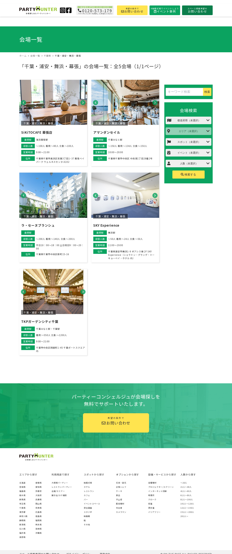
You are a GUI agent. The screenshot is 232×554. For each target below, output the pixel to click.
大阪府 (38, 495)
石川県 (22, 528)
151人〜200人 (187, 512)
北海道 (22, 482)
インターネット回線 (157, 491)
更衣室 (151, 507)
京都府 (38, 491)
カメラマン (121, 512)
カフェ (87, 495)
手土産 (119, 499)
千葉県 (22, 507)
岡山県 (38, 503)
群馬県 (22, 499)
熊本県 (38, 524)
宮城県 (22, 486)
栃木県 (22, 495)
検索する (188, 174)
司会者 (119, 507)
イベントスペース (92, 503)
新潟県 (22, 524)
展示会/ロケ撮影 (59, 495)
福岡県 (38, 520)
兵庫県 (38, 499)
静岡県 (22, 520)
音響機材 (152, 482)
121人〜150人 (187, 507)
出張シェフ (121, 486)
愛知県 (38, 486)
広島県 (38, 512)
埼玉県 (22, 503)
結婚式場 (88, 482)
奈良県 (38, 507)
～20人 (183, 482)
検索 (207, 91)
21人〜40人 (186, 486)
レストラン (89, 491)
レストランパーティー (62, 486)
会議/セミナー (58, 491)
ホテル (87, 486)
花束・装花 (121, 482)
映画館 (87, 516)
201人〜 (184, 516)
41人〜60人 (186, 491)
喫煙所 (151, 495)
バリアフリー (154, 512)
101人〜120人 (187, 503)
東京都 (22, 512)
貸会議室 (88, 507)
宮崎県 (38, 528)
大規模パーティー (60, 482)
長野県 (22, 537)
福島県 (22, 491)
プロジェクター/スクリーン (161, 486)
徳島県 (38, 516)
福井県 (22, 532)
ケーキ (119, 491)
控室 (150, 503)
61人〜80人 (186, 495)
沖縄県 (38, 532)
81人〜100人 (186, 499)
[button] (23, 102)
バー (86, 499)
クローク (152, 499)
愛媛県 (38, 482)
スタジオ (88, 512)
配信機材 (120, 503)
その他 (87, 524)
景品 (118, 495)
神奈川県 (23, 516)
